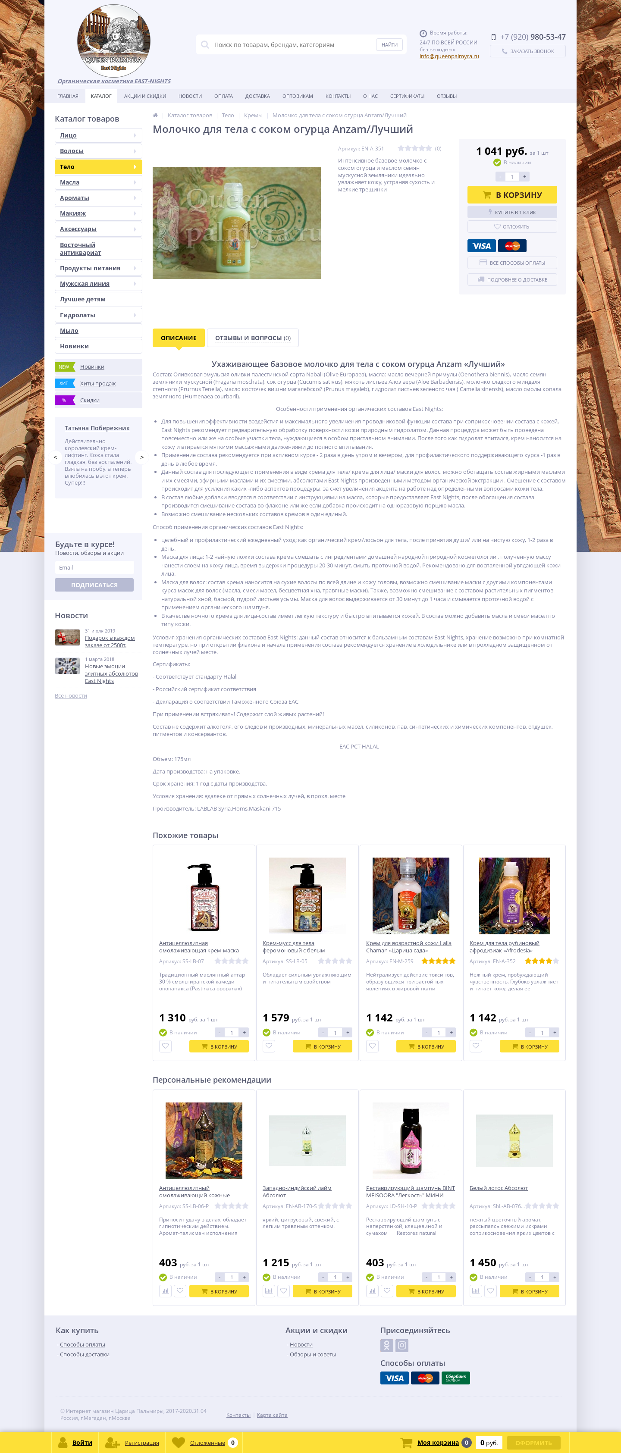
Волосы (98, 151)
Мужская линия (98, 283)
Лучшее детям (83, 299)
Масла (98, 182)
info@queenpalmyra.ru (449, 56)
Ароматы (98, 198)
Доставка (257, 96)
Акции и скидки (145, 96)
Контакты (338, 96)
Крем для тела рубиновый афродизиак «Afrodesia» (504, 946)
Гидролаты (98, 315)
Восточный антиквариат (80, 249)
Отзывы (447, 96)
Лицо (98, 135)
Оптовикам (297, 96)
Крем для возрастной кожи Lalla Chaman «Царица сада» (409, 946)
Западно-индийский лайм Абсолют (297, 1191)
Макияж (98, 213)
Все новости (71, 695)
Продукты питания (98, 268)
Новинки (74, 346)
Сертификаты (407, 96)
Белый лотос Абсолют (499, 1188)
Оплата (223, 96)
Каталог (101, 96)
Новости (190, 96)
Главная (67, 96)
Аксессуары (98, 229)
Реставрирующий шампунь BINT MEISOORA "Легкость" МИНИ (410, 1191)
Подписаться (94, 585)
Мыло (69, 330)
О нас (370, 96)
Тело (98, 167)
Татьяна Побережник (97, 428)
